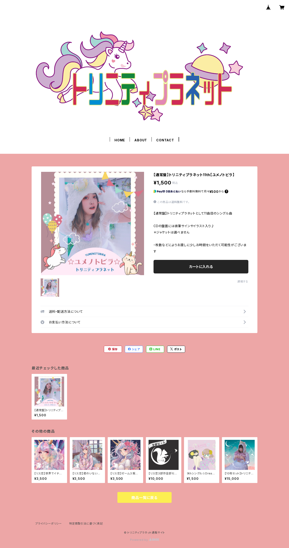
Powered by (144, 539)
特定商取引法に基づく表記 (86, 523)
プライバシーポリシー (48, 523)
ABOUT (140, 140)
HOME (119, 140)
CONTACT (165, 140)
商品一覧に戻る (144, 497)
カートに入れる (201, 266)
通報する (242, 281)
